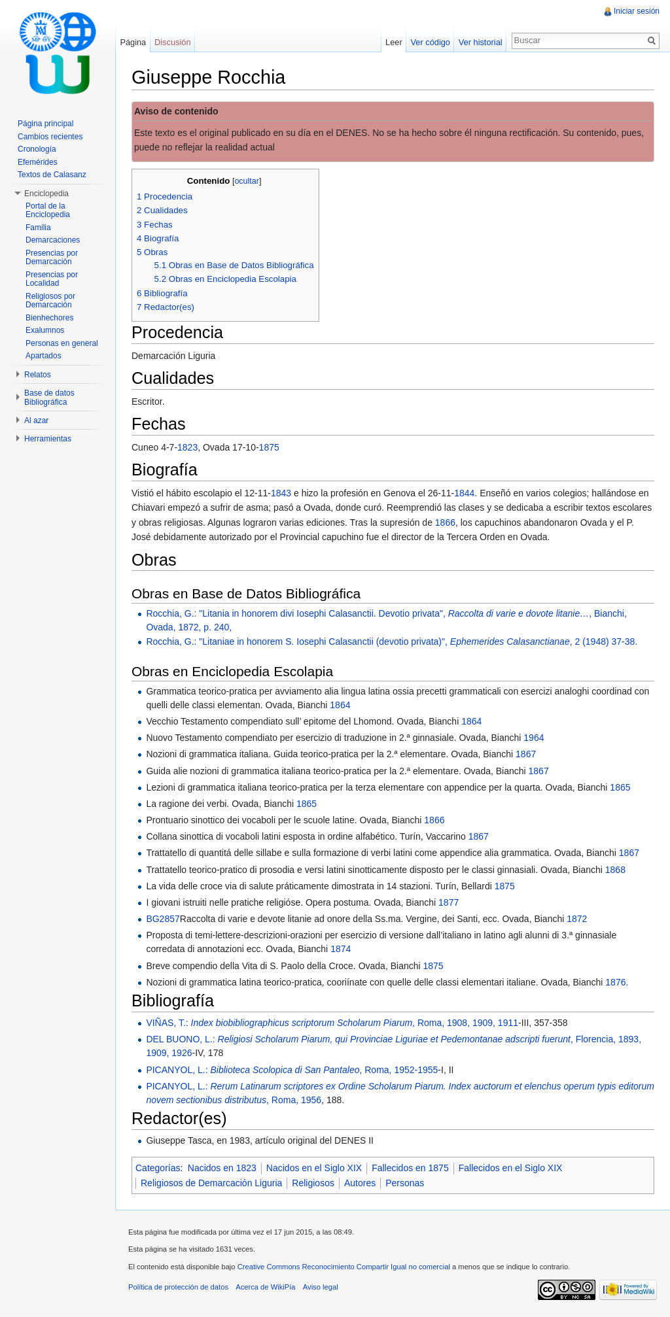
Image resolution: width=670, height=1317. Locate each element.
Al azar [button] (36, 420)
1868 (615, 869)
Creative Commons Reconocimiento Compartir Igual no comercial (344, 1267)
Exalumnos (45, 330)
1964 (533, 737)
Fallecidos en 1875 (410, 1168)
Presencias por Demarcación (52, 257)
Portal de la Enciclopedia (48, 210)
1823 (187, 447)
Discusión (172, 42)
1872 (577, 919)
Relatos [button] (37, 374)
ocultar (246, 181)
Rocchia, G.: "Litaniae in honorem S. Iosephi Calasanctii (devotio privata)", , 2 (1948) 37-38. (391, 641)
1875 (269, 447)
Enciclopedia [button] (46, 193)
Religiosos (313, 1183)
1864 (340, 705)
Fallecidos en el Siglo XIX (511, 1168)
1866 (445, 522)
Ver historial (480, 42)
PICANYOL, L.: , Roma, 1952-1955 (292, 1070)
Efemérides (38, 162)
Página (133, 42)
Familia (38, 227)
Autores (360, 1183)
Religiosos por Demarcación (50, 301)
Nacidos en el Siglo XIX (314, 1168)
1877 (448, 902)
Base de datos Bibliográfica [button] (49, 397)
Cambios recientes (50, 136)
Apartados (44, 355)
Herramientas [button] (47, 438)
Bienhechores (49, 317)
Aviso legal (320, 1287)
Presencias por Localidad (52, 279)
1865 (620, 787)
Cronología (37, 149)
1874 (340, 949)
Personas (404, 1183)
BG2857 (162, 919)
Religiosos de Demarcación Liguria (211, 1183)
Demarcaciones (53, 240)
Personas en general (62, 343)
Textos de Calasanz (52, 174)
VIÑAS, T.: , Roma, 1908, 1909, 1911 (332, 1023)
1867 (526, 754)
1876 (615, 982)
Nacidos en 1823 (222, 1168)
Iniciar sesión (637, 11)
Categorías (157, 1168)
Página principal (45, 123)
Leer (393, 42)
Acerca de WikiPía (265, 1287)
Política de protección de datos (178, 1287)
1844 (464, 493)
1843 (281, 493)
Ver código (430, 42)
